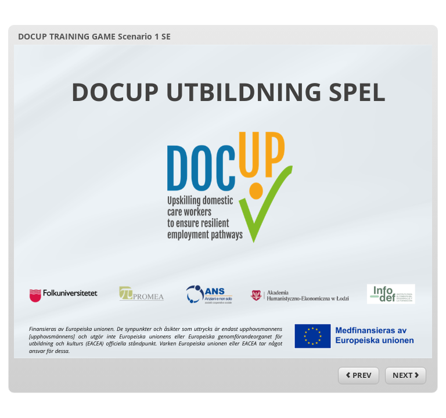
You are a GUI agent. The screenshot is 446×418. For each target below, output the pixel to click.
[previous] (358, 375)
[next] (405, 375)
